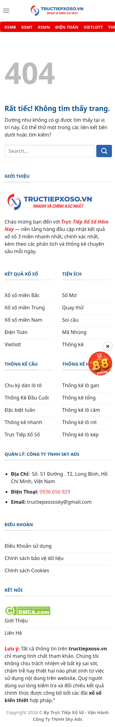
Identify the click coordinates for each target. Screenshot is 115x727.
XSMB (10, 27)
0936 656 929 (55, 491)
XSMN (44, 27)
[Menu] (6, 10)
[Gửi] (104, 151)
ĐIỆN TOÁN (66, 27)
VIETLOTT (93, 27)
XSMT (27, 27)
